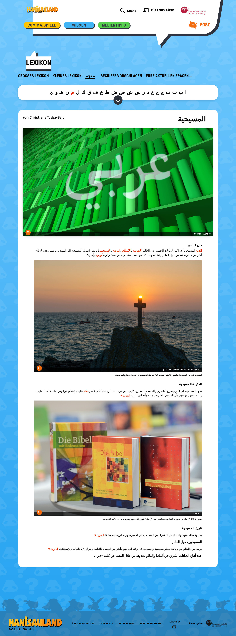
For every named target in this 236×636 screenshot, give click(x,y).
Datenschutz (126, 623)
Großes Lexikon (33, 76)
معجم (90, 76)
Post (199, 25)
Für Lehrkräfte (158, 10)
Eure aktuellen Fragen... (169, 76)
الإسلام (126, 250)
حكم (86, 391)
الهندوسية (104, 250)
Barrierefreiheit (150, 623)
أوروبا (99, 255)
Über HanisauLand (83, 623)
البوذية (116, 250)
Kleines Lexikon (67, 76)
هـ (61, 92)
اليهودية (137, 250)
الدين (199, 250)
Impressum (106, 623)
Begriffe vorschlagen (121, 76)
